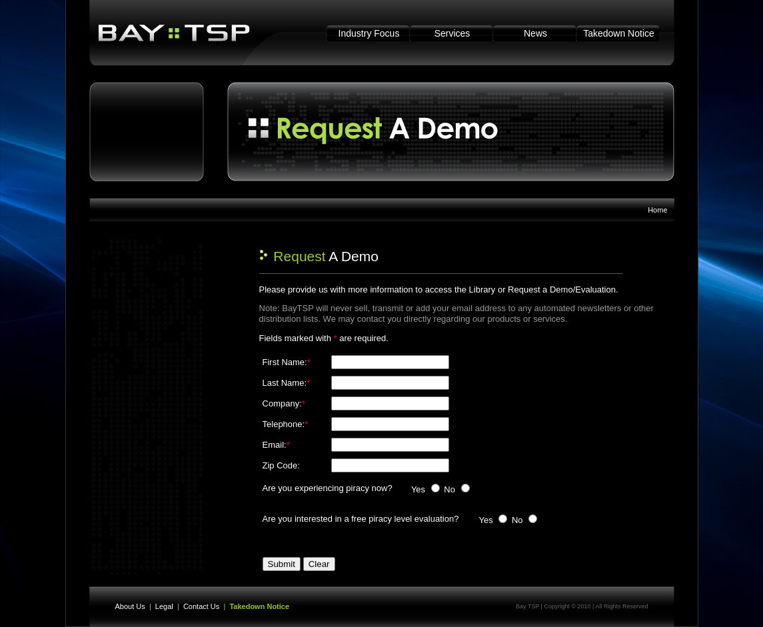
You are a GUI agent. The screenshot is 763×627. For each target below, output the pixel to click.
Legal (164, 606)
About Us (130, 606)
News (535, 33)
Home (657, 210)
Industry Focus (369, 33)
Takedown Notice (618, 33)
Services (452, 33)
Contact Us (201, 606)
